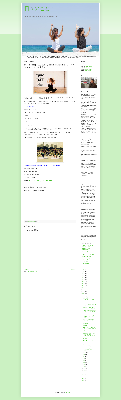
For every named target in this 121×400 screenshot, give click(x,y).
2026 (83, 269)
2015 (83, 291)
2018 (83, 285)
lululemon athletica (86, 259)
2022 (83, 277)
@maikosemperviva (88, 67)
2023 (83, 275)
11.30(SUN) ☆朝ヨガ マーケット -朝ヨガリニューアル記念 (89, 304)
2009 (83, 381)
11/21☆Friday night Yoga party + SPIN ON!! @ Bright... (89, 316)
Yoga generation (85, 263)
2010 (83, 378)
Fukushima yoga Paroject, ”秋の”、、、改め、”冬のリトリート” (89, 312)
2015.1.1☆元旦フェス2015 (89, 346)
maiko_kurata (88, 69)
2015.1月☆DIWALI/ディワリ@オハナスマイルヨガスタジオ (90, 320)
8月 (84, 356)
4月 (84, 364)
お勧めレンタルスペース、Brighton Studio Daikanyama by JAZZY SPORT (89, 335)
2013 (83, 373)
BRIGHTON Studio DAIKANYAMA (86, 249)
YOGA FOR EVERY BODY (88, 254)
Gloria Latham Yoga (86, 256)
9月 (84, 354)
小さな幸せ (85, 323)
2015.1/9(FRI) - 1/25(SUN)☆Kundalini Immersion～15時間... (88, 300)
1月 (84, 370)
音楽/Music (85, 344)
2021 (83, 279)
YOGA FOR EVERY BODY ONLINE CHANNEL (88, 246)
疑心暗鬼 (85, 338)
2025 (83, 271)
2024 (83, 273)
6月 (84, 360)
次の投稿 (27, 269)
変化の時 (85, 325)
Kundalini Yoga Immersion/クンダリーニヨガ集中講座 (89, 308)
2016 (83, 289)
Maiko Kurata (89, 66)
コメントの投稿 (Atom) (32, 271)
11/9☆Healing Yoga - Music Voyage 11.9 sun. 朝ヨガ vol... (89, 349)
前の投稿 (73, 269)
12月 (84, 295)
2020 (83, 281)
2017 (83, 287)
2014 (83, 293)
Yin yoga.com (85, 261)
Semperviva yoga (86, 253)
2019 (83, 283)
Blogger (68, 392)
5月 (84, 362)
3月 (84, 366)
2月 (84, 368)
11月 (84, 297)
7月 (84, 358)
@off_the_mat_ (85, 251)
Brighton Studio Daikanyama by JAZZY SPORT (40, 180)
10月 (84, 352)
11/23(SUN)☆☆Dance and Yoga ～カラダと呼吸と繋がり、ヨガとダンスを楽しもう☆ (90, 329)
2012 (83, 375)
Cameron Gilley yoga (86, 258)
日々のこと (37, 8)
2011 (83, 377)
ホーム (50, 269)
